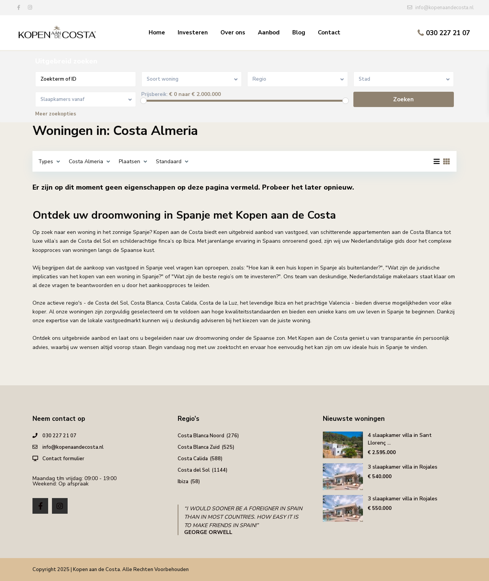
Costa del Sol (194, 470)
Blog (298, 32)
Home (157, 32)
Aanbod (269, 32)
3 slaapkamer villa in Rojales (402, 467)
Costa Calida (193, 458)
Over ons (232, 32)
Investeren (193, 32)
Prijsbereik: (154, 94)
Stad (364, 79)
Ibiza (183, 481)
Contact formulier (63, 458)
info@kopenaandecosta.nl (73, 447)
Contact (329, 32)
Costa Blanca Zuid (199, 447)
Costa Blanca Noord (201, 435)
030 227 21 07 (448, 33)
